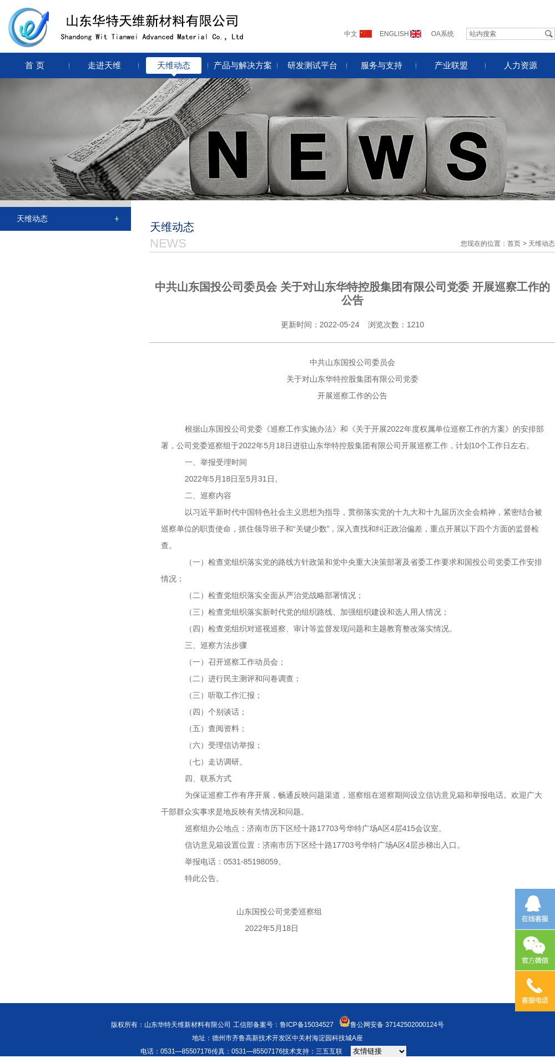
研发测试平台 (312, 65)
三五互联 (329, 1051)
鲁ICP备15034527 (307, 1025)
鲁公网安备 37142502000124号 (397, 1025)
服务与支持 (381, 65)
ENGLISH (394, 34)
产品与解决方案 (243, 65)
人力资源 (520, 65)
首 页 (34, 65)
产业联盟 (451, 65)
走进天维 (104, 65)
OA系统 (442, 34)
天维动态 (173, 65)
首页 (514, 243)
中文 (350, 34)
